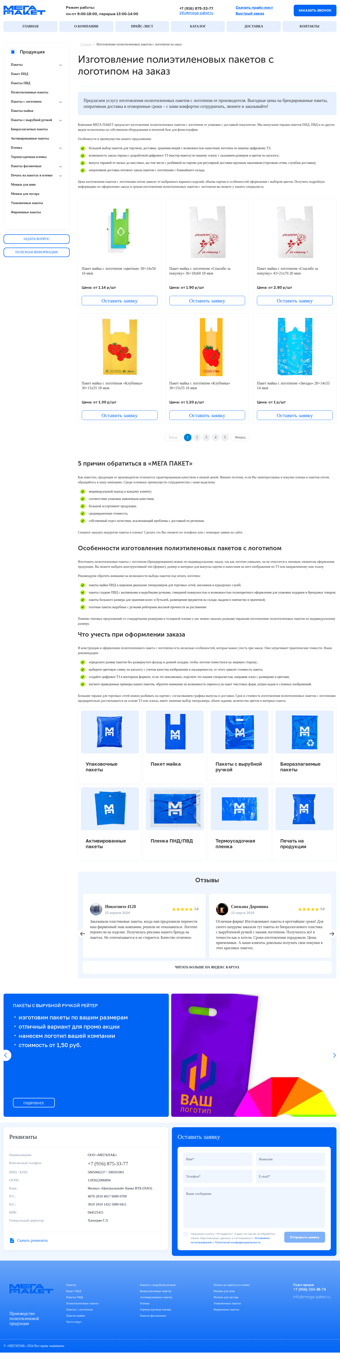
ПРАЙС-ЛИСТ (142, 26)
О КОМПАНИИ (86, 26)
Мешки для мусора (25, 194)
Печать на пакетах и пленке (32, 175)
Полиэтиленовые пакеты (29, 92)
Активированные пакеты (30, 138)
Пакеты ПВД (20, 83)
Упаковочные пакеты (27, 203)
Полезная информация (36, 252)
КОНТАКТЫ (309, 26)
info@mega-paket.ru (195, 13)
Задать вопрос (36, 239)
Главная (85, 44)
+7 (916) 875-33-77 (195, 8)
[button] (331, 933)
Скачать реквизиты (32, 1240)
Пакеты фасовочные (26, 166)
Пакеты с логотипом (26, 102)
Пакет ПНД (19, 74)
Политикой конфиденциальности (237, 1243)
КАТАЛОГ (198, 26)
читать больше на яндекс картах (207, 966)
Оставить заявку (120, 301)
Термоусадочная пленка (29, 157)
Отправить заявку (304, 1238)
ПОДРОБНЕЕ (35, 1102)
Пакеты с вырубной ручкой (31, 120)
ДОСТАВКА (253, 26)
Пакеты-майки (22, 111)
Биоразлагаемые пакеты (29, 129)
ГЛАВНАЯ (30, 26)
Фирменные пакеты (26, 212)
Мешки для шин (23, 185)
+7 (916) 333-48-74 (309, 1290)
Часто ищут (73, 1323)
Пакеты (17, 65)
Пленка (16, 148)
